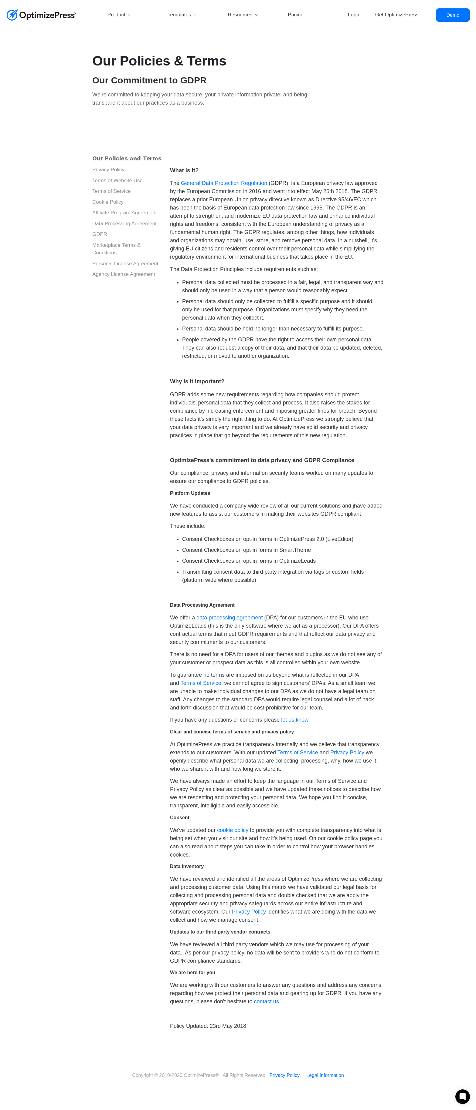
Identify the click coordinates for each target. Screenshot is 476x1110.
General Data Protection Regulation (224, 183)
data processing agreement (229, 618)
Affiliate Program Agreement (124, 213)
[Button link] (453, 15)
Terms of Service (111, 191)
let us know (294, 720)
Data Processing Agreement (124, 223)
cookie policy (232, 830)
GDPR (99, 234)
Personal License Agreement (125, 264)
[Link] (130, 15)
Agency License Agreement (123, 274)
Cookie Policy (108, 202)
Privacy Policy (108, 170)
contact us (266, 1001)
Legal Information (325, 1075)
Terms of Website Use (117, 180)
